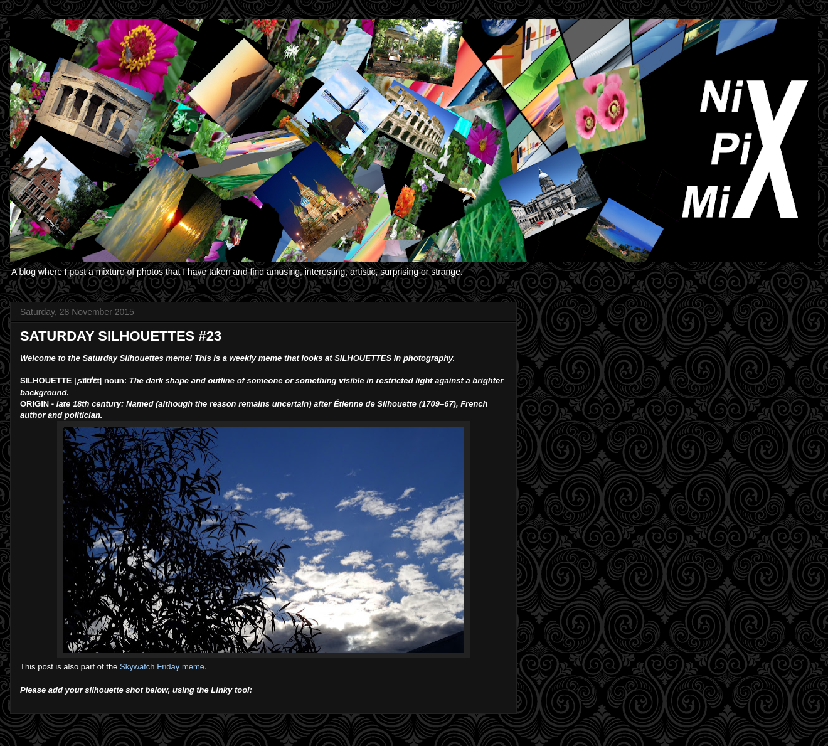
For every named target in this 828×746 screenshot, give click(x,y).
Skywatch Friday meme (162, 666)
